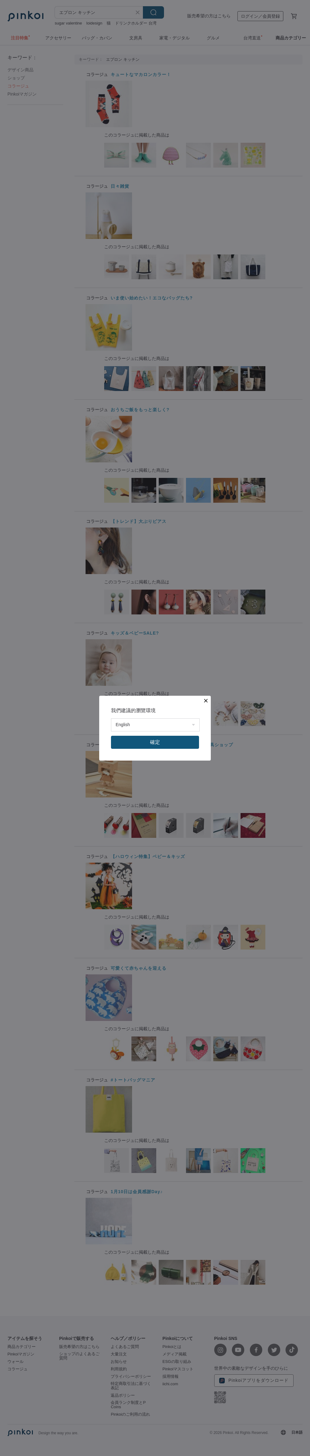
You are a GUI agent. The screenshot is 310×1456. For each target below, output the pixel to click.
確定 (155, 742)
